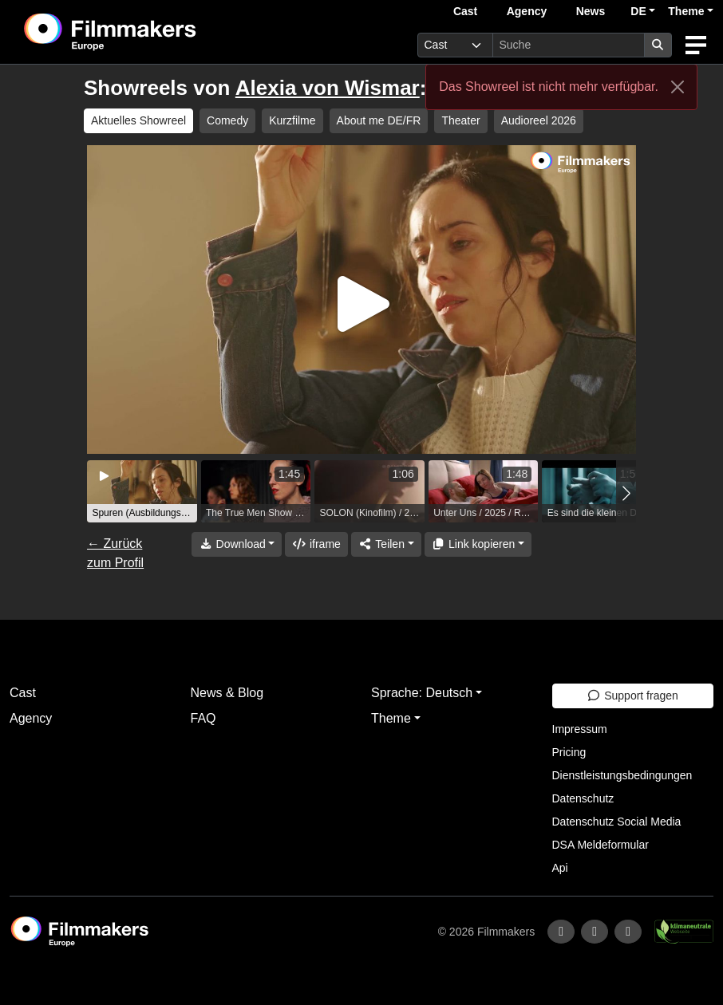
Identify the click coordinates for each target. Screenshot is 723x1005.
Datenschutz (583, 798)
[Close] (677, 87)
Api (560, 867)
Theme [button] (686, 11)
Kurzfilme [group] (292, 120)
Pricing (569, 752)
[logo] (149, 32)
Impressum (579, 729)
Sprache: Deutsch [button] (421, 693)
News (591, 11)
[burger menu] (696, 45)
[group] (142, 491)
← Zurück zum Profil (115, 553)
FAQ (203, 718)
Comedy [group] (227, 120)
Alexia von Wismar (327, 88)
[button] (626, 493)
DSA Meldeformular (600, 844)
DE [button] (638, 11)
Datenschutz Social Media (617, 821)
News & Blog (227, 693)
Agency (527, 11)
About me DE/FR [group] (379, 120)
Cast (465, 11)
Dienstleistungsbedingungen (622, 775)
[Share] (386, 544)
